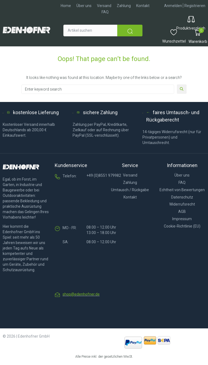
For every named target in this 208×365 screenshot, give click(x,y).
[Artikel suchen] (90, 30)
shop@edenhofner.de (81, 294)
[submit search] (129, 30)
